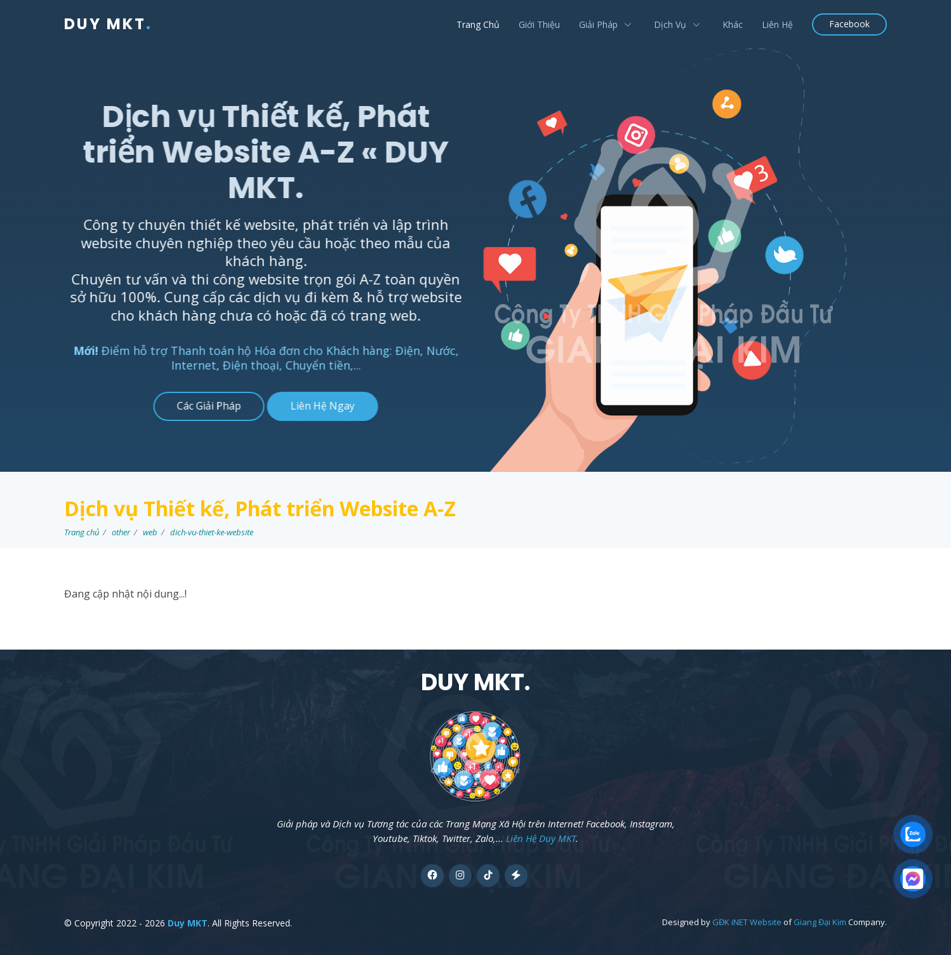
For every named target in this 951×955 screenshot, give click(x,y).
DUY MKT (108, 23)
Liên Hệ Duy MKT (541, 838)
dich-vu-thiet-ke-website (211, 532)
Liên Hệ (777, 24)
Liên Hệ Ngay (316, 406)
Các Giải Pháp (202, 406)
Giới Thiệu (539, 24)
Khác (732, 24)
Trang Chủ (478, 24)
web (150, 532)
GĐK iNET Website (746, 922)
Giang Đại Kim (820, 922)
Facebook (849, 24)
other (121, 532)
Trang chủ (81, 532)
